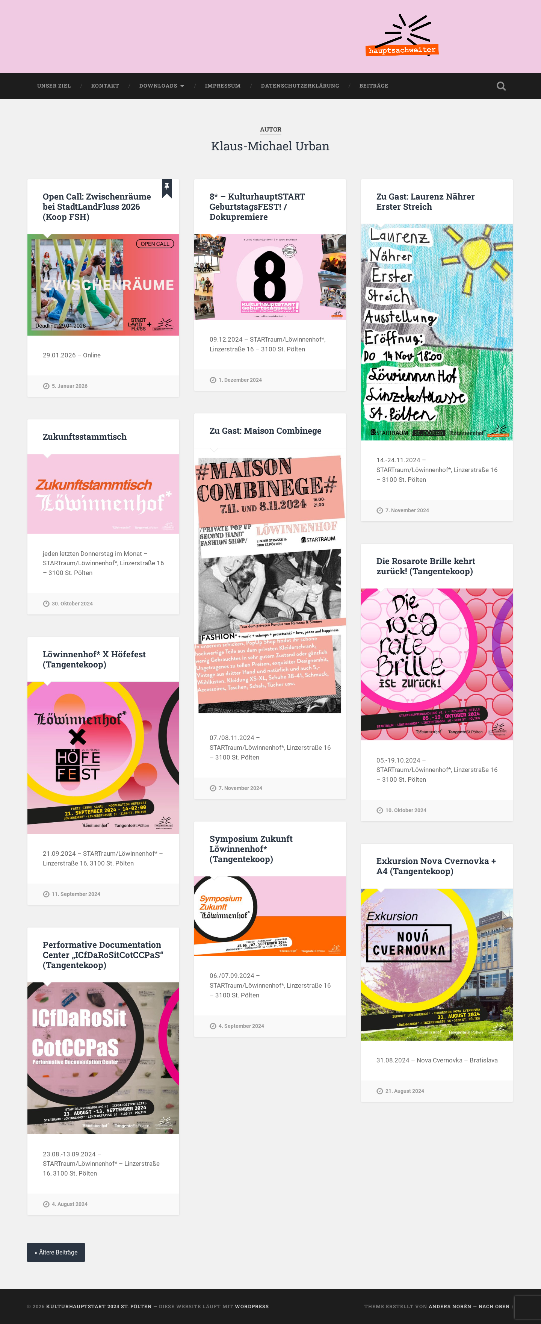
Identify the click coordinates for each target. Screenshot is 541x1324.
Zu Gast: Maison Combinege (266, 430)
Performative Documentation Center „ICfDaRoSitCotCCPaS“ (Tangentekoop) (103, 954)
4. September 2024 (241, 1026)
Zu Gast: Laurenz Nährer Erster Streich (425, 201)
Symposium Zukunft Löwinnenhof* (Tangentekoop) (251, 848)
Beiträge (374, 85)
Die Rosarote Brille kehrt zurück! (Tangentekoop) (425, 566)
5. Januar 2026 (70, 386)
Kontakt (105, 85)
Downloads (158, 85)
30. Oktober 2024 (72, 604)
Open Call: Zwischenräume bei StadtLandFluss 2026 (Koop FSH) (97, 206)
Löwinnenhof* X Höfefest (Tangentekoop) (94, 659)
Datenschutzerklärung (300, 85)
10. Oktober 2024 (405, 810)
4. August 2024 (70, 1204)
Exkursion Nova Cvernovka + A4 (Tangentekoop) (436, 865)
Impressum (223, 85)
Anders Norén (450, 1306)
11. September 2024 (76, 894)
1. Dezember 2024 (240, 380)
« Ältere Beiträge (56, 1252)
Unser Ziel (54, 85)
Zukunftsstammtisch (85, 436)
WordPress (252, 1306)
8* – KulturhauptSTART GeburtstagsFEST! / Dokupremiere (257, 206)
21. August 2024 (404, 1091)
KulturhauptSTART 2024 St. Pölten (99, 1306)
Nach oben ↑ (496, 1306)
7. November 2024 (407, 510)
